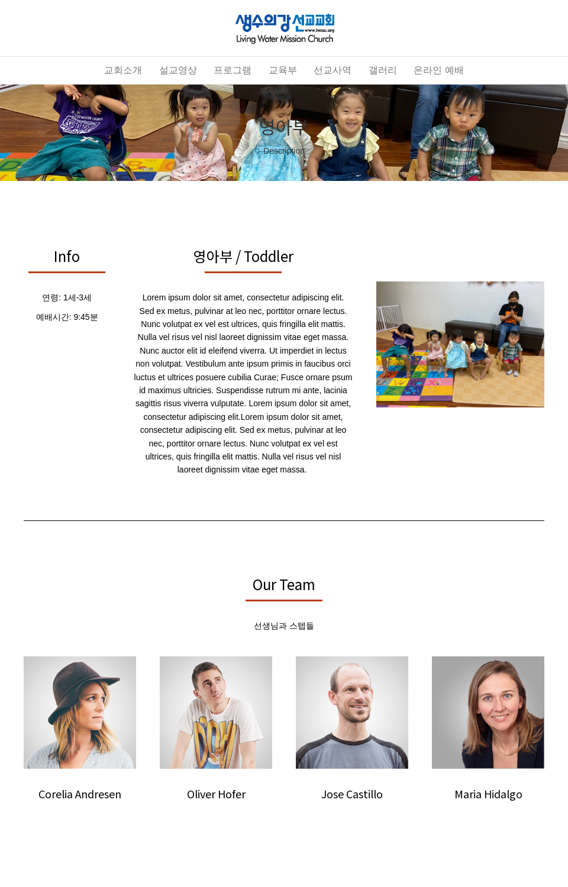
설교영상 (178, 70)
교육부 (283, 70)
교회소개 (123, 70)
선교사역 (332, 70)
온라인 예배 (438, 70)
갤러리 (383, 70)
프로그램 (232, 70)
